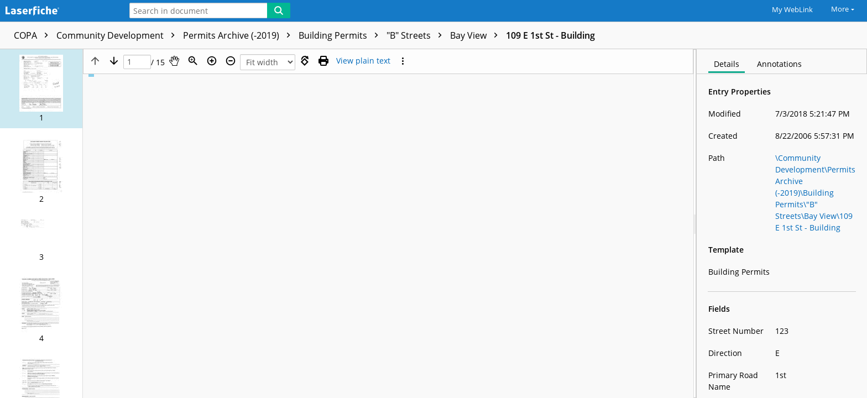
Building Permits (341, 35)
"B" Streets (417, 35)
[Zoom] (193, 60)
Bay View (476, 35)
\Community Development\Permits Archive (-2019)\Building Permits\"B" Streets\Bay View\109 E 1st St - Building (815, 193)
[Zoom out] (230, 60)
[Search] (278, 10)
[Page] (137, 62)
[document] (782, 223)
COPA (34, 35)
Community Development (118, 35)
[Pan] (174, 60)
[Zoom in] (211, 60)
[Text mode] (363, 61)
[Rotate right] (304, 60)
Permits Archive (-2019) (239, 35)
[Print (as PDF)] (323, 60)
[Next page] (114, 60)
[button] (41, 88)
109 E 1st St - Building (550, 35)
